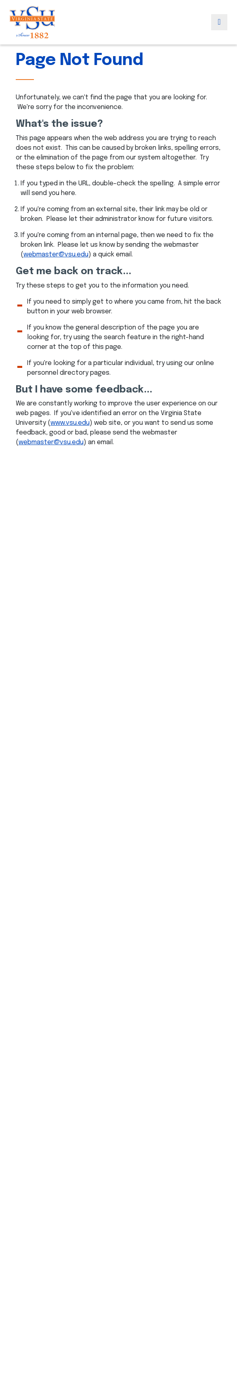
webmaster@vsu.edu (55, 254)
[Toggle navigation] (219, 22)
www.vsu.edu (70, 423)
